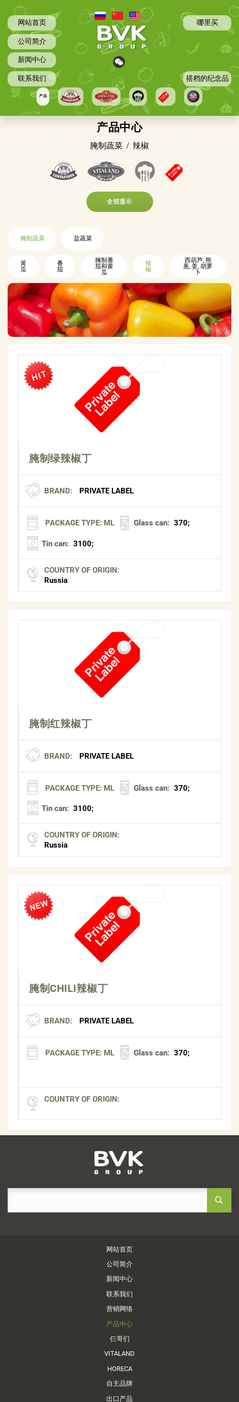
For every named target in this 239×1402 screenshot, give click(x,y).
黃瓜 (23, 266)
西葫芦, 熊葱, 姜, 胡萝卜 (198, 266)
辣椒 (148, 266)
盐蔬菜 (83, 238)
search (219, 1200)
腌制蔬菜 (32, 238)
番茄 (60, 266)
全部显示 (119, 201)
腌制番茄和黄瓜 (104, 266)
